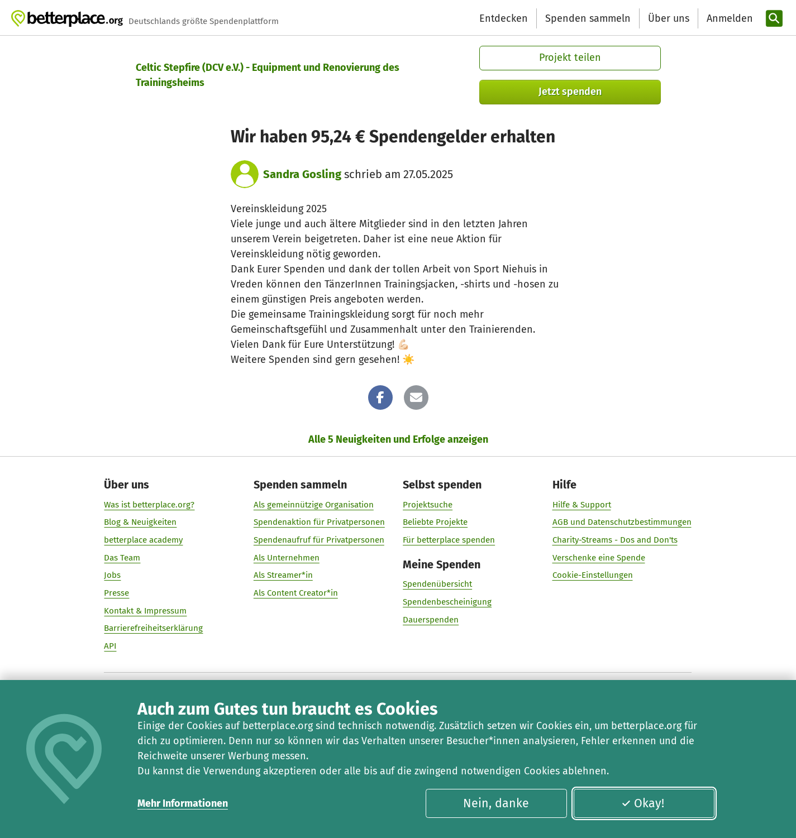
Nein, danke (496, 803)
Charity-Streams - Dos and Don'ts (615, 540)
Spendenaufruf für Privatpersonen (319, 540)
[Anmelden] (728, 18)
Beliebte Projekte (435, 522)
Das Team (122, 558)
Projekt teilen (570, 57)
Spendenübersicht (437, 584)
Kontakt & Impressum (145, 611)
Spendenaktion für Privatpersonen (319, 522)
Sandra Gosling (302, 174)
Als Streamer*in (283, 575)
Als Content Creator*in (296, 593)
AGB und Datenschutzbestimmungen (622, 522)
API (110, 646)
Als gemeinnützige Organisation (314, 505)
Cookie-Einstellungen (592, 575)
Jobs (112, 575)
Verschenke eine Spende (598, 558)
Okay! (642, 803)
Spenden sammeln (588, 18)
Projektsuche (427, 505)
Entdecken (503, 18)
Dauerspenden (431, 620)
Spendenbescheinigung (447, 602)
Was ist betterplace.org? (149, 505)
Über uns (668, 18)
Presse (117, 593)
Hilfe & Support (581, 505)
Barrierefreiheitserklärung (153, 628)
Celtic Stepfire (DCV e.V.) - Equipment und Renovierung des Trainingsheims (267, 75)
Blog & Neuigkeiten (140, 522)
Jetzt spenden (570, 91)
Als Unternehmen (287, 558)
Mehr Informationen (182, 803)
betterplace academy (143, 540)
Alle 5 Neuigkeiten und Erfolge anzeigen (398, 439)
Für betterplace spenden (449, 540)
